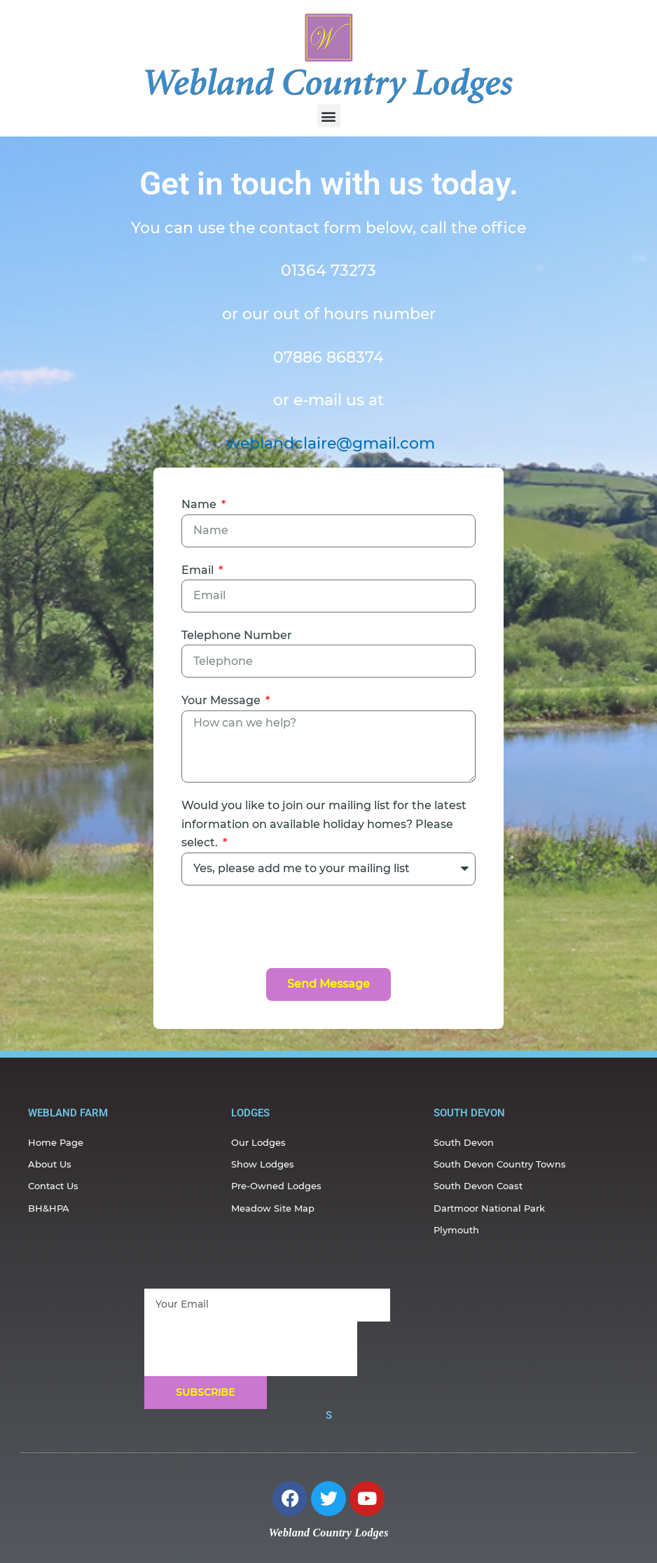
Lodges (250, 1113)
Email (198, 570)
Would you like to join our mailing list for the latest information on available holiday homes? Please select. (323, 824)
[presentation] (287, 926)
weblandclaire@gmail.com (330, 443)
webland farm (68, 1113)
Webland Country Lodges (328, 1533)
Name (200, 504)
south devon (469, 1113)
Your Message (222, 700)
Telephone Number (236, 635)
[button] (328, 115)
